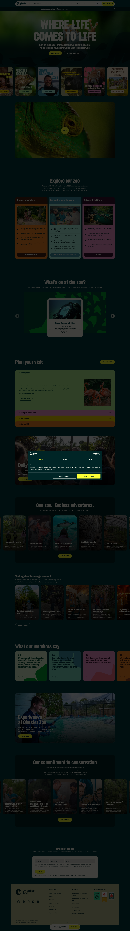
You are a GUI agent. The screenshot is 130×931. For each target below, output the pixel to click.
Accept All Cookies (88, 476)
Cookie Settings (65, 476)
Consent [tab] (40, 459)
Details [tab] (65, 459)
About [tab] (90, 459)
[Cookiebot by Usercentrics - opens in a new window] (93, 453)
